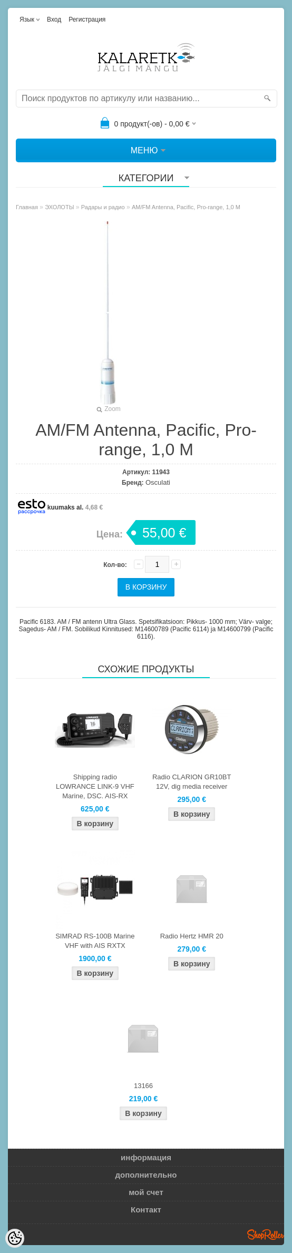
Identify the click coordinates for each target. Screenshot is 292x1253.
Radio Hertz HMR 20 (191, 936)
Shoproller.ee (265, 1234)
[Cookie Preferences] (14, 1238)
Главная (27, 207)
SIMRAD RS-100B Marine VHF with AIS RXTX (94, 940)
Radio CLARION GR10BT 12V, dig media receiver (191, 781)
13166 (143, 1086)
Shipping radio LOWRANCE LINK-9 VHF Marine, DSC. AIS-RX (95, 786)
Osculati (157, 482)
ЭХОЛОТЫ (59, 207)
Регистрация (87, 19)
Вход (54, 19)
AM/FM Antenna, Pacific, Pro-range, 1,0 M (186, 207)
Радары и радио (103, 207)
